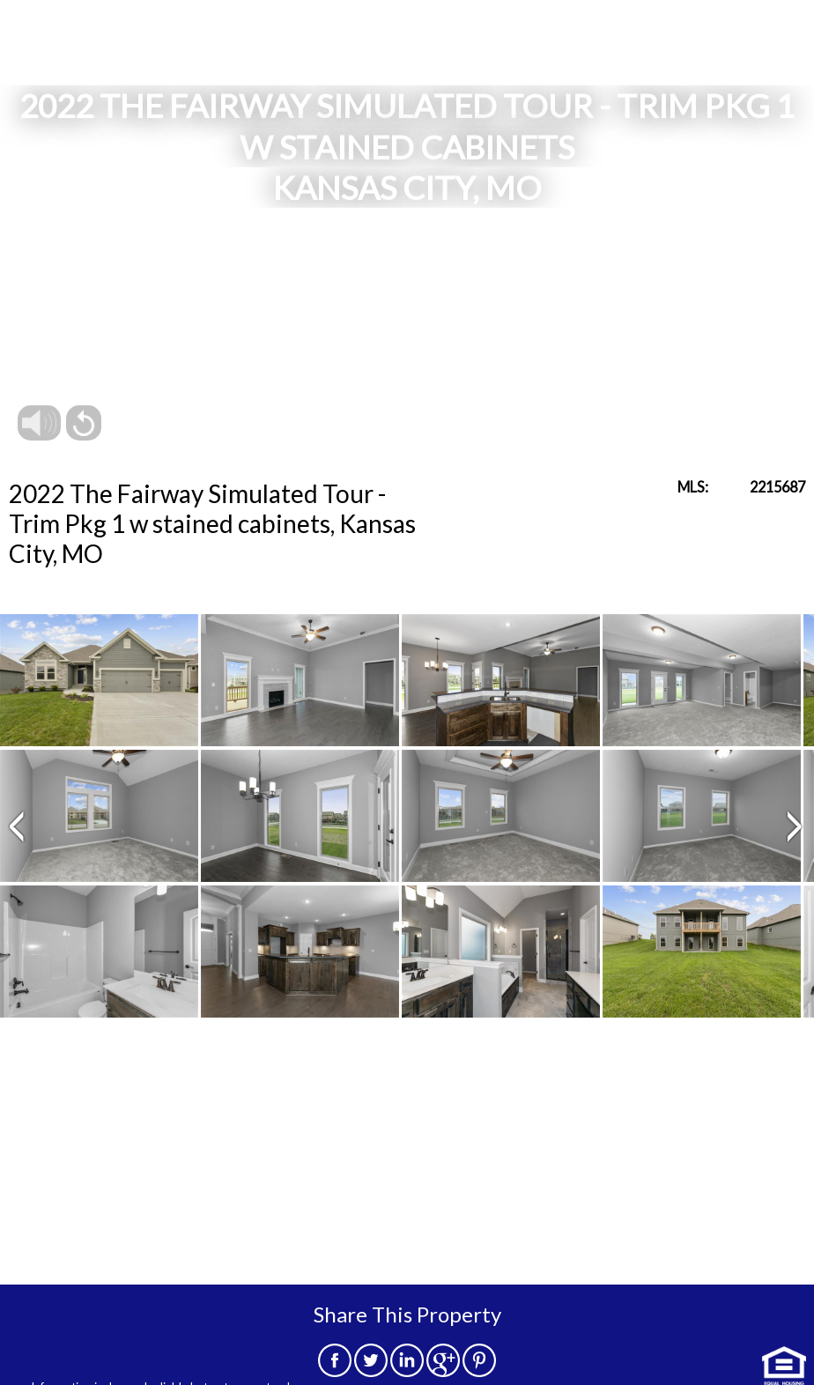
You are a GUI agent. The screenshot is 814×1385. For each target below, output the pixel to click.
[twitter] (371, 1371)
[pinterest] (479, 1371)
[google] (443, 1371)
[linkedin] (407, 1371)
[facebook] (335, 1371)
